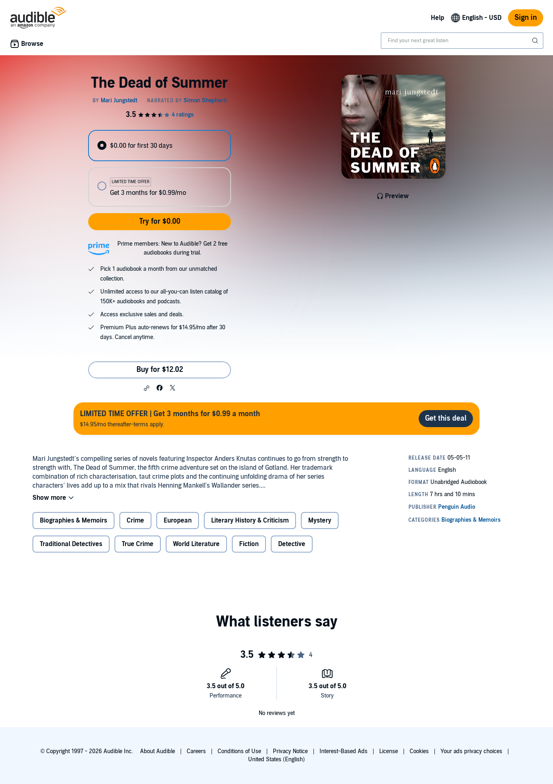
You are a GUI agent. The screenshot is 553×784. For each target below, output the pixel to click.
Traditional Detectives (71, 544)
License (388, 751)
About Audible (157, 751)
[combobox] (462, 40)
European (178, 520)
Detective (291, 544)
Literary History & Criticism (250, 520)
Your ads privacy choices (471, 751)
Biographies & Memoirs (73, 520)
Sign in (525, 17)
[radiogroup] (159, 168)
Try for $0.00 (159, 221)
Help (437, 18)
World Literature (196, 544)
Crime (135, 520)
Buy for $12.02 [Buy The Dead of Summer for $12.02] (159, 369)
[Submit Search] (536, 40)
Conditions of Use (239, 751)
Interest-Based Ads (343, 751)
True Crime (137, 544)
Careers (196, 751)
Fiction (249, 544)
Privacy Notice (290, 751)
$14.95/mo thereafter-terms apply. (170, 418)
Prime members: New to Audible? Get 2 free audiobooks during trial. (172, 248)
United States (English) (276, 759)
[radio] (159, 145)
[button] (146, 388)
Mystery (319, 520)
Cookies (419, 751)
